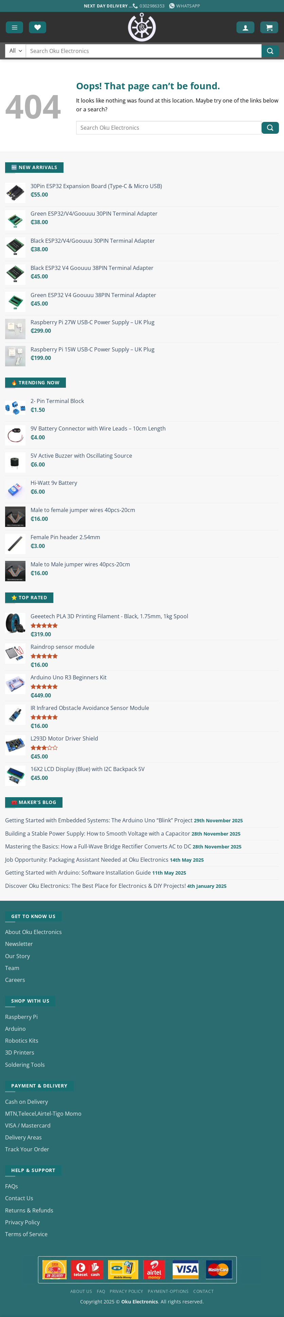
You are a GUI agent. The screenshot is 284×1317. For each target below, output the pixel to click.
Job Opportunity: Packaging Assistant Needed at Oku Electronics (86, 859)
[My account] (245, 27)
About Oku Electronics (33, 932)
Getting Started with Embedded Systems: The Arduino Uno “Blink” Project (99, 820)
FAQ (101, 1291)
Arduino (15, 1028)
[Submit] (270, 51)
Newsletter (19, 944)
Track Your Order (27, 1149)
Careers (15, 980)
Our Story (17, 956)
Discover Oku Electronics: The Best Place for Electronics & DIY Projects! (95, 886)
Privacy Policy (22, 1222)
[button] (14, 27)
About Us (81, 1291)
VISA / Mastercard (28, 1125)
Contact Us (19, 1198)
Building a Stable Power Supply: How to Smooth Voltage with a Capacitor (97, 833)
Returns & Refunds (29, 1210)
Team (12, 968)
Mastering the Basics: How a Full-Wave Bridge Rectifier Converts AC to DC (98, 846)
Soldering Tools (25, 1064)
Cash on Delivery (26, 1101)
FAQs (11, 1186)
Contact (203, 1291)
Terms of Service (26, 1234)
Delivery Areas (23, 1137)
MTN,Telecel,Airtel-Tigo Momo (43, 1113)
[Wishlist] (37, 27)
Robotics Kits (21, 1040)
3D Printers (19, 1052)
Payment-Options (168, 1291)
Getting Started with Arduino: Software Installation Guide (78, 872)
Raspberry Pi (21, 1017)
